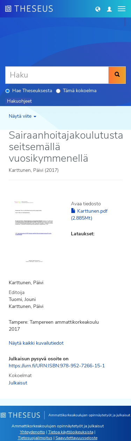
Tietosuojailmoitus (35, 438)
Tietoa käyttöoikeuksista (70, 432)
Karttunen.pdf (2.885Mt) (89, 214)
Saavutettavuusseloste (76, 438)
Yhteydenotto (32, 432)
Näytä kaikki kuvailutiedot (36, 343)
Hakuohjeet (19, 101)
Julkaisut (18, 383)
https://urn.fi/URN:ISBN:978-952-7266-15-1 (57, 365)
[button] (98, 9)
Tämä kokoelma (76, 90)
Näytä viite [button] (22, 116)
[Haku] (57, 75)
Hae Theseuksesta (28, 90)
